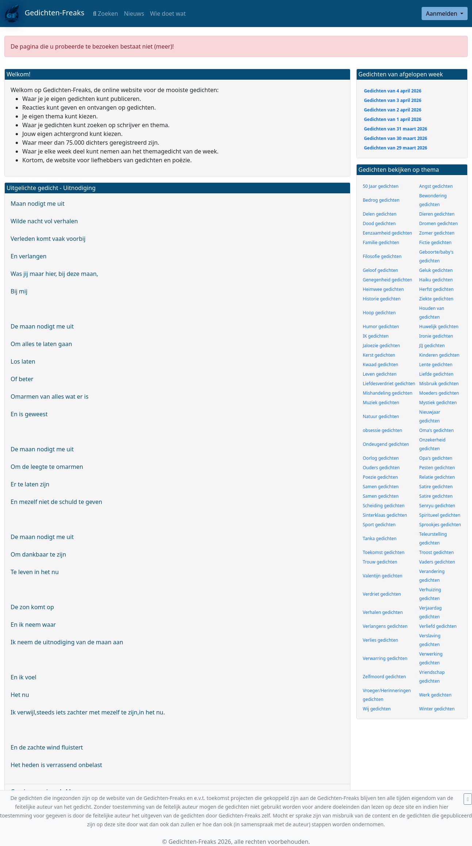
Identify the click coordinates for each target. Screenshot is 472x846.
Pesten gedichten (437, 467)
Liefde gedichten (436, 374)
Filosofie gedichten (382, 256)
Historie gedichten (382, 299)
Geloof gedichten (380, 270)
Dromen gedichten (438, 223)
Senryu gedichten (437, 505)
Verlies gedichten (380, 640)
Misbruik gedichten (438, 383)
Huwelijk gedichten (438, 326)
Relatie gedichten (437, 477)
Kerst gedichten (379, 355)
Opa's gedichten (435, 458)
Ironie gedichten (436, 336)
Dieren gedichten (436, 214)
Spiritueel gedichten (439, 515)
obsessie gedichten (382, 430)
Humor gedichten (381, 326)
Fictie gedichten (435, 242)
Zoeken (105, 14)
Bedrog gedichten (381, 200)
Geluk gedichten (436, 270)
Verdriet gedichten (382, 594)
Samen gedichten (381, 486)
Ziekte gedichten (436, 299)
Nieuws (134, 14)
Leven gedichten (380, 374)
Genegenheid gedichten (387, 280)
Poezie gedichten (380, 477)
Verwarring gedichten (385, 658)
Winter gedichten (436, 709)
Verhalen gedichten (383, 612)
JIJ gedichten (432, 345)
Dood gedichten (379, 223)
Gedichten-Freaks (44, 13)
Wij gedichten (377, 709)
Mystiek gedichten (438, 402)
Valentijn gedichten (382, 576)
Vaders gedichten (437, 562)
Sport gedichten (379, 524)
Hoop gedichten (379, 313)
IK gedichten (376, 336)
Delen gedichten (379, 214)
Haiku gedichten (436, 280)
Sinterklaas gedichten (385, 515)
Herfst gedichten (436, 289)
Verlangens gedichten (385, 626)
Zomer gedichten (436, 233)
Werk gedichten (435, 695)
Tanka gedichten (379, 538)
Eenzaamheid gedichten (387, 233)
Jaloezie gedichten (381, 345)
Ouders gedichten (381, 467)
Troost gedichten (436, 552)
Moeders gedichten (439, 393)
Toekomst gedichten (383, 552)
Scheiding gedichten (383, 505)
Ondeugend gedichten (386, 444)
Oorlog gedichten (381, 458)
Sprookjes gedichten (440, 524)
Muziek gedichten (381, 402)
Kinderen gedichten (439, 355)
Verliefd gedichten (438, 626)
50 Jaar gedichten (381, 186)
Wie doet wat (168, 14)
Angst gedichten (436, 186)
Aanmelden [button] (442, 14)
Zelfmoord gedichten (384, 677)
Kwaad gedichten (380, 364)
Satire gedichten (436, 486)
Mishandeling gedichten (387, 393)
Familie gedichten (381, 242)
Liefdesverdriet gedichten (389, 383)
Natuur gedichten (381, 416)
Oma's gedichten (436, 430)
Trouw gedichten (380, 562)
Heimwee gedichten (383, 289)
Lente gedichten (435, 364)
